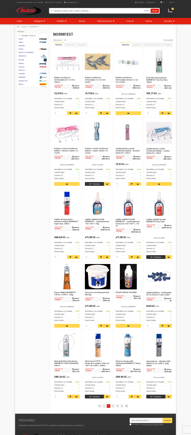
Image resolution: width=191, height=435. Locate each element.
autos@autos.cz (71, 2)
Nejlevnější (70, 45)
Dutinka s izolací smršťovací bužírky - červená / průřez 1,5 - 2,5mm (66, 150)
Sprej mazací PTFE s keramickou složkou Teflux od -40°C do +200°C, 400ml (97, 363)
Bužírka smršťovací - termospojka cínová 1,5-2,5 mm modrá (127, 79)
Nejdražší (81, 45)
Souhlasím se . (148, 424)
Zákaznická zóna (105, 21)
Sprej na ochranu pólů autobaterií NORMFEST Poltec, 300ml (128, 363)
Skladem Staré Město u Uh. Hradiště (157, 45)
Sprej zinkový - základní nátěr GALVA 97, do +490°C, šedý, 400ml (158, 363)
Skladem (136, 45)
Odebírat (167, 420)
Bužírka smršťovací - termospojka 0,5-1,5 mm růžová (64, 79)
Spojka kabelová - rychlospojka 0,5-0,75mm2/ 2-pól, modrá (158, 293)
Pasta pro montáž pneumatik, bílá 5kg (97, 293)
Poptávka (94, 184)
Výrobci (82, 21)
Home (19, 21)
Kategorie (39, 21)
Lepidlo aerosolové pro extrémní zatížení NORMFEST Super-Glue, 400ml (66, 221)
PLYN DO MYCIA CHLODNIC (126, 292)
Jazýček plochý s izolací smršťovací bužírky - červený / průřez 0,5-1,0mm (128, 150)
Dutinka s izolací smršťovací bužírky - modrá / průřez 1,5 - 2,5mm (97, 150)
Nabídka (62, 21)
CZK (171, 2)
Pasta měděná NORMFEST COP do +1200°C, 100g (65, 293)
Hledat (154, 11)
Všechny (125, 45)
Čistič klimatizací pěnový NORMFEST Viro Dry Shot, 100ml (157, 79)
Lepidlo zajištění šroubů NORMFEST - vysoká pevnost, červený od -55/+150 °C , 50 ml (128, 222)
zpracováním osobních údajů (152, 424)
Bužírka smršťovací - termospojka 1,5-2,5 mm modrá (95, 79)
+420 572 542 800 (53, 2)
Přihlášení (139, 2)
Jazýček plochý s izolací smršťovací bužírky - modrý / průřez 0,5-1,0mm (158, 150)
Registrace (151, 2)
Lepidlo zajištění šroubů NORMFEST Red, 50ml (156, 220)
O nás (130, 21)
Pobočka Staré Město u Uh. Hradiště (30, 2)
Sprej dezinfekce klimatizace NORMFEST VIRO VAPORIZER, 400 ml (66, 363)
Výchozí (58, 45)
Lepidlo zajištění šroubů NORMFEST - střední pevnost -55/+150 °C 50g (97, 221)
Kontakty (169, 21)
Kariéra (148, 21)
